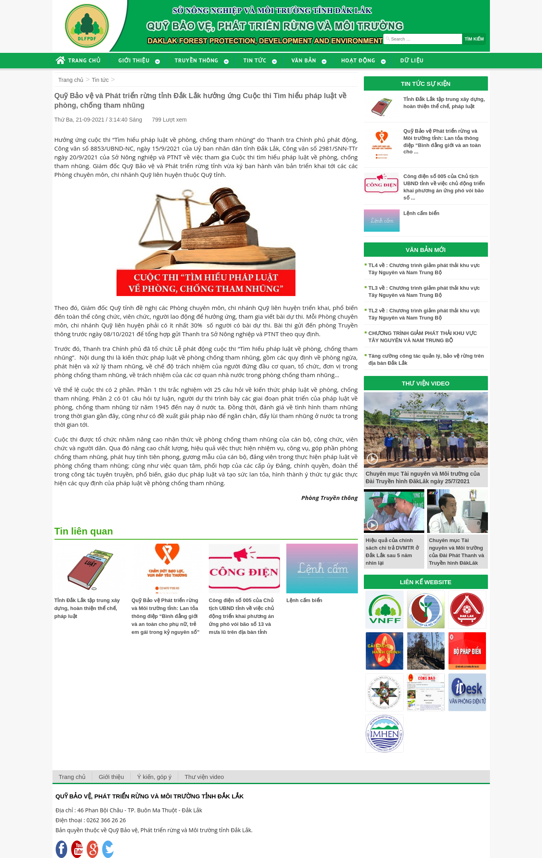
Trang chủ (71, 80)
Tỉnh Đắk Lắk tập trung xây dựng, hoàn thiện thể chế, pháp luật (87, 608)
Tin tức (100, 80)
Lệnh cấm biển (304, 600)
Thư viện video (204, 776)
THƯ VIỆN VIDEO (425, 383)
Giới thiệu (111, 776)
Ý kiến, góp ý (154, 776)
